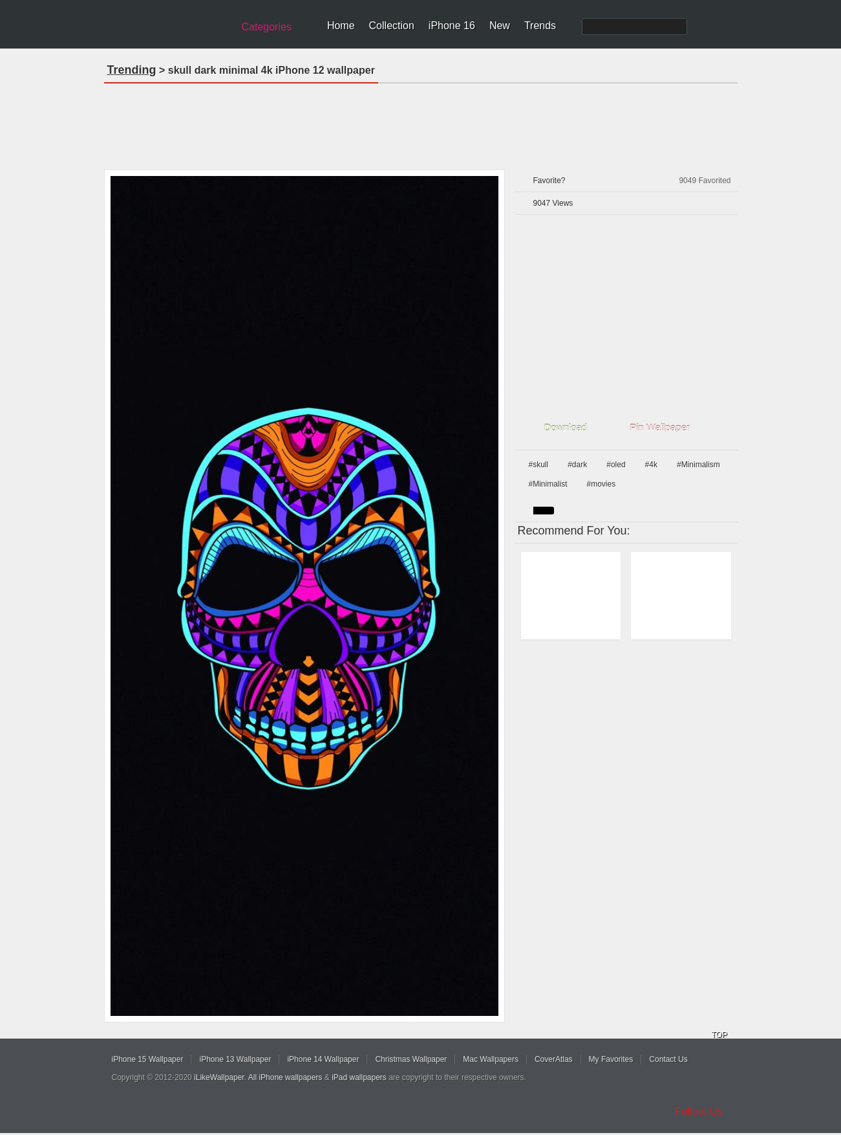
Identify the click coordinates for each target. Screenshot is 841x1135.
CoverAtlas (554, 1059)
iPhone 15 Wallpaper (148, 1059)
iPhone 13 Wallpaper (235, 1059)
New (499, 25)
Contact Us (668, 1059)
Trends (540, 25)
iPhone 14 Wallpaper (323, 1059)
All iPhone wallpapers (285, 1077)
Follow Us (699, 1111)
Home (341, 25)
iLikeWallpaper (219, 1077)
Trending (131, 69)
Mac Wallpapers (490, 1059)
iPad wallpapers (359, 1077)
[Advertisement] (420, 122)
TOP (719, 1034)
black (543, 510)
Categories (267, 26)
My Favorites (611, 1059)
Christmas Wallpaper (411, 1059)
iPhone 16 (452, 25)
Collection (391, 25)
